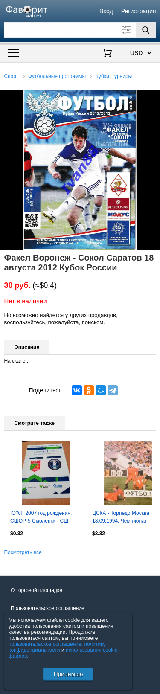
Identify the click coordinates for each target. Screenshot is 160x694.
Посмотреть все (22, 552)
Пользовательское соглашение (47, 608)
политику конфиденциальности (57, 647)
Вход (106, 11)
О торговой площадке (36, 590)
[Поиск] (146, 30)
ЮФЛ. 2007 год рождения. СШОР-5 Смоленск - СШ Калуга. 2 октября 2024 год (42, 518)
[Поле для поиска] (80, 30)
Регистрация (138, 11)
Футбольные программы (57, 76)
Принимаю (68, 674)
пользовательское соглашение (45, 644)
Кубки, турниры (114, 76)
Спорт (11, 76)
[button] (152, 97)
